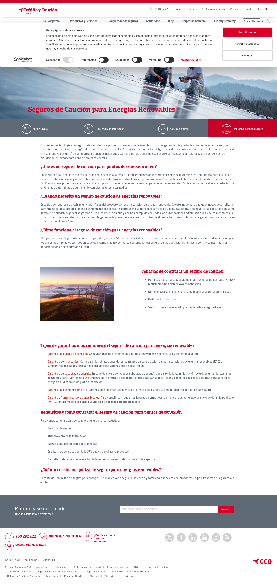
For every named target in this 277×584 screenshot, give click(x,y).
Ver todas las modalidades (248, 128)
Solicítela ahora (179, 128)
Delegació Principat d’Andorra (23, 575)
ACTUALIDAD (32, 559)
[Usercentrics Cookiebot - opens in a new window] (22, 37)
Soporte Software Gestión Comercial (56, 571)
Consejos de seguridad (19, 571)
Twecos (94, 575)
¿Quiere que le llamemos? (109, 128)
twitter (169, 537)
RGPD (137, 566)
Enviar (225, 509)
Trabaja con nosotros (94, 571)
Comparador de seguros (30, 544)
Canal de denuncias (117, 566)
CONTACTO (49, 559)
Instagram (215, 537)
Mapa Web (52, 575)
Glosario (109, 575)
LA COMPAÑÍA (13, 559)
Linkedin (193, 537)
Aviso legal (42, 566)
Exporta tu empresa (131, 575)
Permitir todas (248, 9)
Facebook (181, 537)
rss (227, 537)
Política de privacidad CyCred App (130, 571)
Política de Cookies (158, 566)
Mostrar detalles (191, 36)
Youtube (204, 537)
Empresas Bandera (74, 575)
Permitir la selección (247, 20)
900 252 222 (40, 128)
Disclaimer (60, 566)
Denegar (247, 32)
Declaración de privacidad (87, 566)
